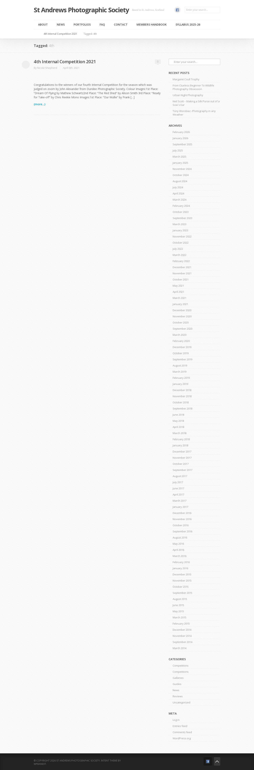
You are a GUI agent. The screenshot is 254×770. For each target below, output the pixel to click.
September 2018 (182, 408)
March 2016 (179, 556)
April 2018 (178, 427)
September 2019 (182, 359)
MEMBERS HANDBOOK (152, 24)
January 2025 (180, 163)
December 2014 (182, 629)
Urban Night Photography (188, 95)
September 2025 (182, 144)
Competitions (181, 665)
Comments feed (182, 732)
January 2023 (180, 230)
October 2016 (181, 525)
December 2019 (182, 347)
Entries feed (180, 726)
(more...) (39, 104)
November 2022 (182, 236)
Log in (176, 720)
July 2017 (178, 482)
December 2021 (182, 267)
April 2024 (178, 193)
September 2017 (182, 470)
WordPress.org (182, 738)
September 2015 (182, 593)
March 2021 (179, 298)
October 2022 (181, 242)
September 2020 (182, 328)
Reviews (178, 696)
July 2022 (178, 249)
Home (37, 34)
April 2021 (178, 292)
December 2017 (182, 451)
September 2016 (182, 531)
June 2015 (178, 605)
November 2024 (182, 169)
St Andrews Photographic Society (81, 10)
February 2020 (181, 341)
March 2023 (179, 224)
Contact (121, 24)
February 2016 (181, 562)
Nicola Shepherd (47, 68)
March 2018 (179, 433)
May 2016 (178, 543)
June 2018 (178, 414)
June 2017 (178, 488)
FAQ (102, 24)
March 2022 (179, 255)
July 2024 (178, 187)
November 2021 (182, 273)
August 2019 (180, 365)
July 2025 (178, 150)
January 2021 (180, 304)
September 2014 (182, 642)
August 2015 (180, 599)
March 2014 (179, 648)
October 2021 (181, 279)
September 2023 (182, 218)
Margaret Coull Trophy (186, 79)
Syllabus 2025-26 (188, 24)
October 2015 (181, 586)
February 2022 (181, 261)
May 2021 (178, 285)
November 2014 (182, 636)
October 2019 (181, 353)
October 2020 (181, 322)
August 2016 (180, 537)
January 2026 (180, 138)
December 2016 (182, 513)
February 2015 (181, 623)
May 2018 (178, 421)
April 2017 (178, 494)
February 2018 (181, 439)
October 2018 (181, 402)
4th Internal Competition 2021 (60, 33)
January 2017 (180, 507)
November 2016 (182, 519)
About (43, 24)
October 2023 (181, 212)
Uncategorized (181, 702)
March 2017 (179, 500)
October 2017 (181, 464)
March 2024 (179, 199)
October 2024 (181, 175)
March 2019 (179, 371)
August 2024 (180, 181)
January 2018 (180, 445)
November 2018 (182, 396)
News (61, 24)
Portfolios (82, 24)
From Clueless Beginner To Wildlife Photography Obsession (193, 87)
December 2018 (182, 390)
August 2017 (180, 476)
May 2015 (178, 611)
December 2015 (182, 574)
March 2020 (179, 335)
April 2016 (178, 550)
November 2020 (182, 316)
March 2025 (179, 156)
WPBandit (40, 764)
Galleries (178, 678)
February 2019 (181, 378)
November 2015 (182, 580)
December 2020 (182, 310)
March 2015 (179, 617)
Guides (177, 684)
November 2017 (182, 457)
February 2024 (181, 206)
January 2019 (180, 384)
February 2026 (181, 132)
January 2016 (180, 568)
